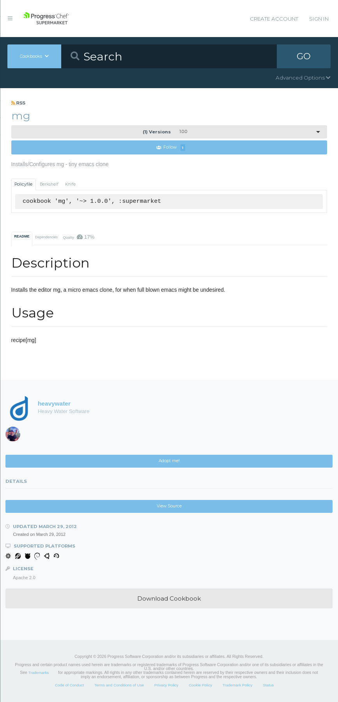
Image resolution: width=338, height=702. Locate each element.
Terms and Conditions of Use (119, 685)
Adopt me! (169, 460)
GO (304, 56)
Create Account (274, 19)
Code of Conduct (69, 685)
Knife (70, 184)
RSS (18, 103)
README (21, 236)
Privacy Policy (166, 685)
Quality (78, 237)
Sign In (319, 19)
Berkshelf (49, 184)
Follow (170, 147)
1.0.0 (165, 132)
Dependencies (46, 237)
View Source (169, 506)
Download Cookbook (169, 598)
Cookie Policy (200, 685)
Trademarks (38, 672)
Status (268, 685)
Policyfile (23, 184)
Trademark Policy (238, 685)
